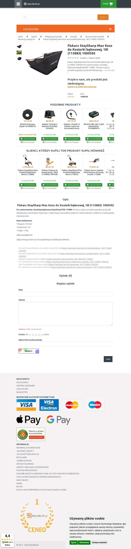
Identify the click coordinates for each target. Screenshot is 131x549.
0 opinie (83, 58)
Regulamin (21, 457)
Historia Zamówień (25, 386)
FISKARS (71, 97)
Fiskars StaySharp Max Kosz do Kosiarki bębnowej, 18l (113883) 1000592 (74, 39)
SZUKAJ (103, 17)
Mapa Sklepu (22, 480)
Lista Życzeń (22, 389)
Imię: (21, 290)
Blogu (19, 486)
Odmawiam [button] (84, 542)
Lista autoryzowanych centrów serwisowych (38, 477)
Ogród (34, 37)
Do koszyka (28, 139)
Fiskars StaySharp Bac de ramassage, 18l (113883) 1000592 (73, 264)
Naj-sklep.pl (34, 545)
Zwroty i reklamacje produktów (32, 467)
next (110, 126)
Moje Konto (22, 382)
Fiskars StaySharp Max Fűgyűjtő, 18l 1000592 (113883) (70, 259)
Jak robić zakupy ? (25, 451)
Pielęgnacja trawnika (53, 37)
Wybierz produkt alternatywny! (91, 82)
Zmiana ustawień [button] (99, 542)
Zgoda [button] (73, 542)
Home (20, 37)
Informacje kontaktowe (28, 448)
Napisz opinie (94, 58)
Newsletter (22, 392)
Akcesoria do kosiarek (94, 37)
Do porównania (28, 142)
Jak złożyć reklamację (27, 454)
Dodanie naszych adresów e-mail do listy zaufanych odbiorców (47, 473)
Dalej (108, 359)
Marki (19, 483)
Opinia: (22, 300)
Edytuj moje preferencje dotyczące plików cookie (41, 490)
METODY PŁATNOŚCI (25, 464)
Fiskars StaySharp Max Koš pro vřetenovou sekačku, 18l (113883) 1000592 (77, 262)
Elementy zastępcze (26, 39)
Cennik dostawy (24, 461)
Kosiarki (73, 37)
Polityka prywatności (26, 470)
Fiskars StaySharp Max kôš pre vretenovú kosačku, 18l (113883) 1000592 (81, 267)
